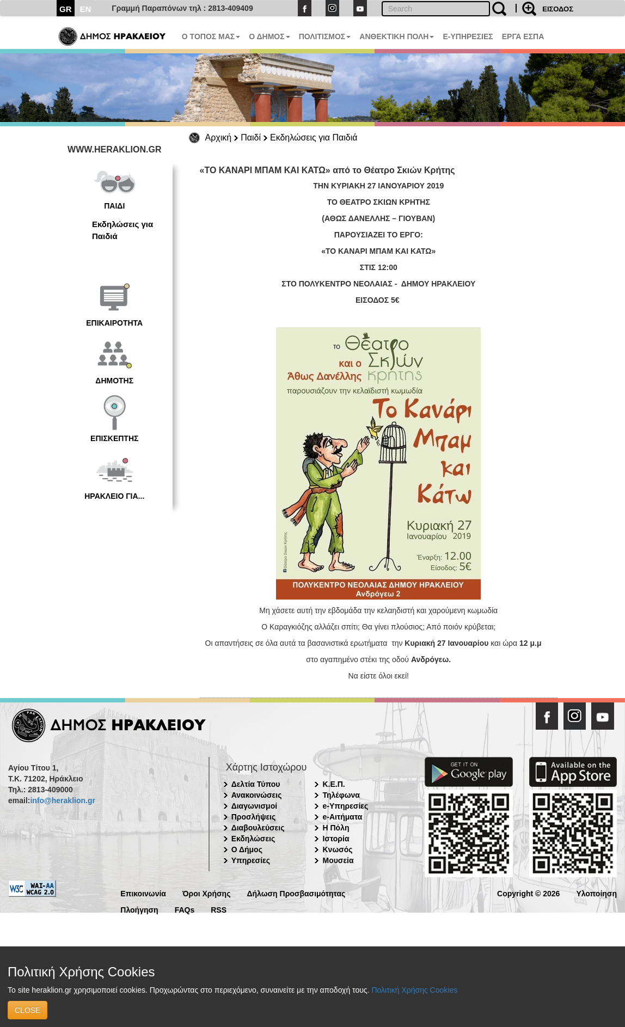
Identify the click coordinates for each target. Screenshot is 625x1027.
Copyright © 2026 (528, 892)
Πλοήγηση (139, 909)
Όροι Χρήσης (206, 892)
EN (85, 9)
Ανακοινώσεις (256, 795)
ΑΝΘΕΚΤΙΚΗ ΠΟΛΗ (396, 36)
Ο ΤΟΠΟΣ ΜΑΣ (211, 36)
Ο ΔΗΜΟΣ (269, 36)
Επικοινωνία (143, 892)
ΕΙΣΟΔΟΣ (557, 9)
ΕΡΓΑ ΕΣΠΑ (523, 36)
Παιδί (251, 137)
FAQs (185, 909)
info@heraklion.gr (62, 800)
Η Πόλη (335, 827)
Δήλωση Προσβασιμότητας (296, 892)
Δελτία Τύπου (255, 784)
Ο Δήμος (246, 849)
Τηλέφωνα (340, 795)
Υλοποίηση (596, 892)
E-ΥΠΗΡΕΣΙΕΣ (468, 36)
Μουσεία (337, 860)
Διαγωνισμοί (254, 806)
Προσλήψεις (253, 816)
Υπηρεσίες (250, 860)
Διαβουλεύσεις (258, 827)
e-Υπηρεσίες (345, 806)
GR (65, 9)
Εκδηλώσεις (253, 838)
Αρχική (218, 137)
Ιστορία (335, 838)
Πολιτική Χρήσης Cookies (414, 990)
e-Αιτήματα (342, 816)
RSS (218, 909)
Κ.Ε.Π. (333, 784)
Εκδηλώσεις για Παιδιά (314, 137)
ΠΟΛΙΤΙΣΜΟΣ (325, 36)
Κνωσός (337, 849)
